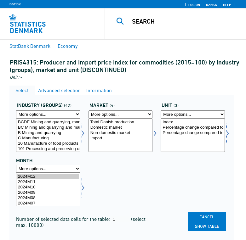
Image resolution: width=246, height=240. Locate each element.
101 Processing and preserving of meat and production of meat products (48, 149)
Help (227, 5)
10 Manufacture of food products (48, 143)
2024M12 (48, 176)
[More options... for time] (48, 169)
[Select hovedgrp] (48, 135)
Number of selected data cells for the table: (63, 219)
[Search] (185, 21)
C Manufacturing (48, 138)
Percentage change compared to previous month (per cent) (193, 127)
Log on (194, 5)
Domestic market (121, 127)
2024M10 (48, 187)
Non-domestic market (121, 133)
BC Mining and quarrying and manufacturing (48, 127)
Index (193, 122)
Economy (68, 46)
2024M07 (48, 203)
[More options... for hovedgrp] (48, 114)
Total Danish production (121, 122)
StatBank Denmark (29, 46)
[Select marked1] (121, 135)
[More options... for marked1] (121, 114)
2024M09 (48, 192)
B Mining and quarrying (48, 133)
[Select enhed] (193, 135)
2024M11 (48, 182)
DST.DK (15, 4)
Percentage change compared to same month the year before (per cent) (193, 133)
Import (121, 138)
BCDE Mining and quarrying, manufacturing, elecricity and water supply (48, 122)
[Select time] (48, 189)
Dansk (211, 5)
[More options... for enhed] (193, 114)
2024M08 (48, 198)
